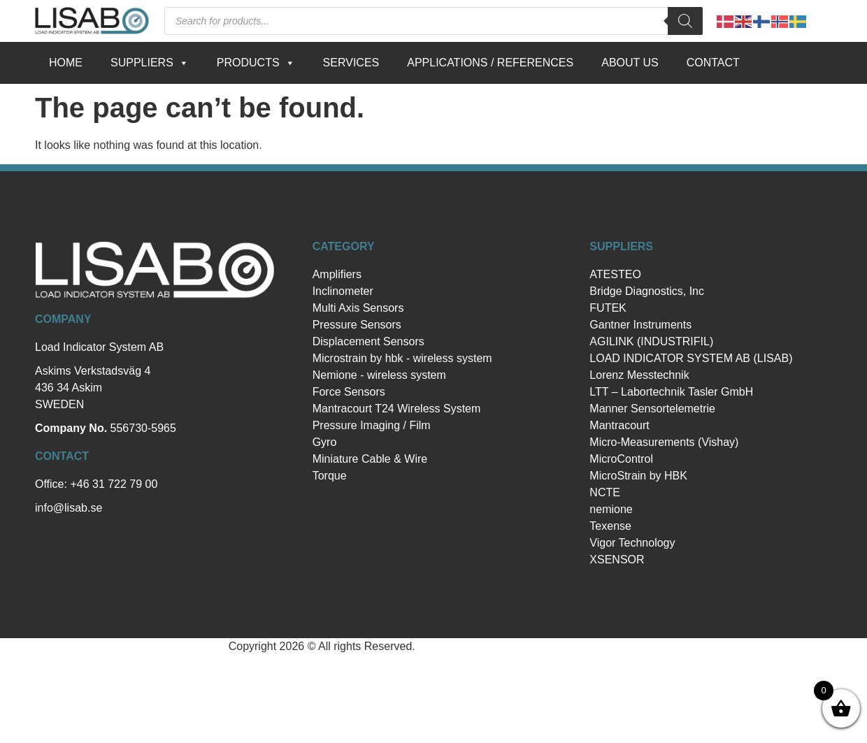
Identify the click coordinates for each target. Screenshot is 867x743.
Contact (713, 62)
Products (256, 63)
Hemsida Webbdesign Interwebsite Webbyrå (528, 646)
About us (630, 62)
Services (351, 62)
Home (66, 62)
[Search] (685, 21)
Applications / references (490, 62)
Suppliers (149, 63)
